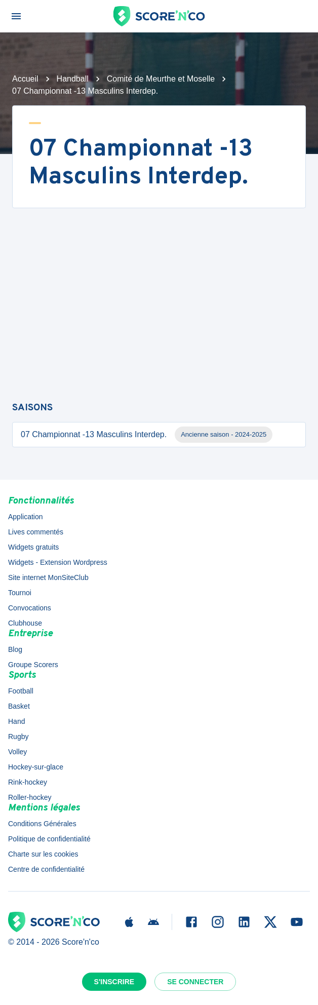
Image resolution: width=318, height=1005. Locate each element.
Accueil (25, 78)
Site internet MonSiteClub (48, 577)
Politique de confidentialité (49, 839)
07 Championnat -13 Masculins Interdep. (146, 435)
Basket (19, 706)
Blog (15, 649)
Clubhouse (25, 623)
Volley (17, 752)
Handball (73, 78)
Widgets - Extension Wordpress (57, 562)
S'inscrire (114, 982)
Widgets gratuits (33, 547)
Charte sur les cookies (43, 854)
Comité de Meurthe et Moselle (161, 78)
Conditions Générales (42, 824)
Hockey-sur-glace (35, 767)
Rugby (18, 736)
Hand (16, 721)
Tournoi (19, 593)
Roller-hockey (30, 797)
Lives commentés (35, 532)
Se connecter (195, 982)
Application (25, 517)
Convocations (29, 608)
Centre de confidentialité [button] (46, 869)
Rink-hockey (27, 782)
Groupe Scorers (33, 665)
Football (20, 691)
